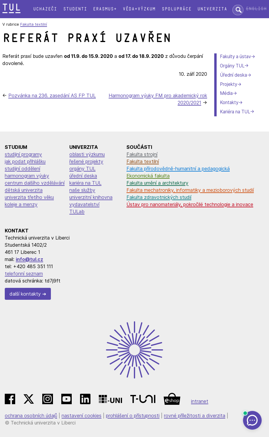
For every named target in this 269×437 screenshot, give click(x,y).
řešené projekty (86, 161)
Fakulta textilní (33, 24)
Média (226, 93)
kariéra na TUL (85, 183)
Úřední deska (233, 75)
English (256, 9)
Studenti (75, 9)
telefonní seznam (24, 274)
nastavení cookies (81, 416)
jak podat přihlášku (25, 161)
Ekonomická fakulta (148, 176)
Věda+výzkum (139, 9)
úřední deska (83, 176)
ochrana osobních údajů (31, 416)
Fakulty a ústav (235, 56)
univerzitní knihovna (90, 197)
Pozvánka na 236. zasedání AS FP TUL (52, 95)
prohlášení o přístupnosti (132, 416)
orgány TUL (82, 169)
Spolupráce (176, 9)
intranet (199, 401)
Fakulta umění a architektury (157, 183)
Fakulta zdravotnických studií (158, 197)
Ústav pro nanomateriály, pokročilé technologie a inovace (189, 204)
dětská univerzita (24, 190)
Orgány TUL (232, 66)
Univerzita (212, 9)
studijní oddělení (22, 169)
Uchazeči (45, 9)
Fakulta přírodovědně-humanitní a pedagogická (178, 169)
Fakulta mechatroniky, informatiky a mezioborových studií (190, 190)
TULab (77, 211)
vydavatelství (84, 204)
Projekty (228, 84)
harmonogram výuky (27, 176)
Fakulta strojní (141, 154)
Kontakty (229, 102)
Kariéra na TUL (235, 112)
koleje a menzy (21, 204)
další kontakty (25, 294)
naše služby (82, 190)
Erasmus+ (105, 9)
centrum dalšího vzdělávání (35, 183)
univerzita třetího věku (29, 197)
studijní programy (23, 154)
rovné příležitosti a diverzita (194, 416)
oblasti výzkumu (87, 154)
